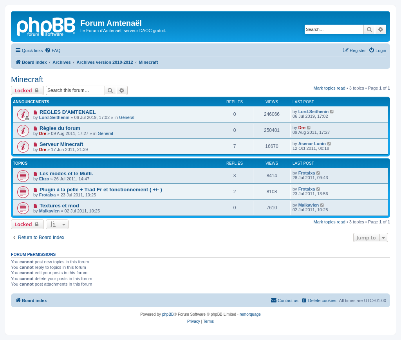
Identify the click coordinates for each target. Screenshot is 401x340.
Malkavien (49, 211)
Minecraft (27, 79)
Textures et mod (59, 206)
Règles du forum (60, 128)
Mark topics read (329, 88)
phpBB (168, 314)
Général (126, 117)
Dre (42, 133)
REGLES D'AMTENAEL (68, 112)
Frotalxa (306, 173)
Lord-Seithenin (54, 117)
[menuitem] (52, 50)
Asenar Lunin (312, 143)
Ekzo (44, 178)
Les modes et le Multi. (66, 173)
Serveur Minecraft (61, 144)
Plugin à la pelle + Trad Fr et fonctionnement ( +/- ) (101, 189)
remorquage (250, 314)
